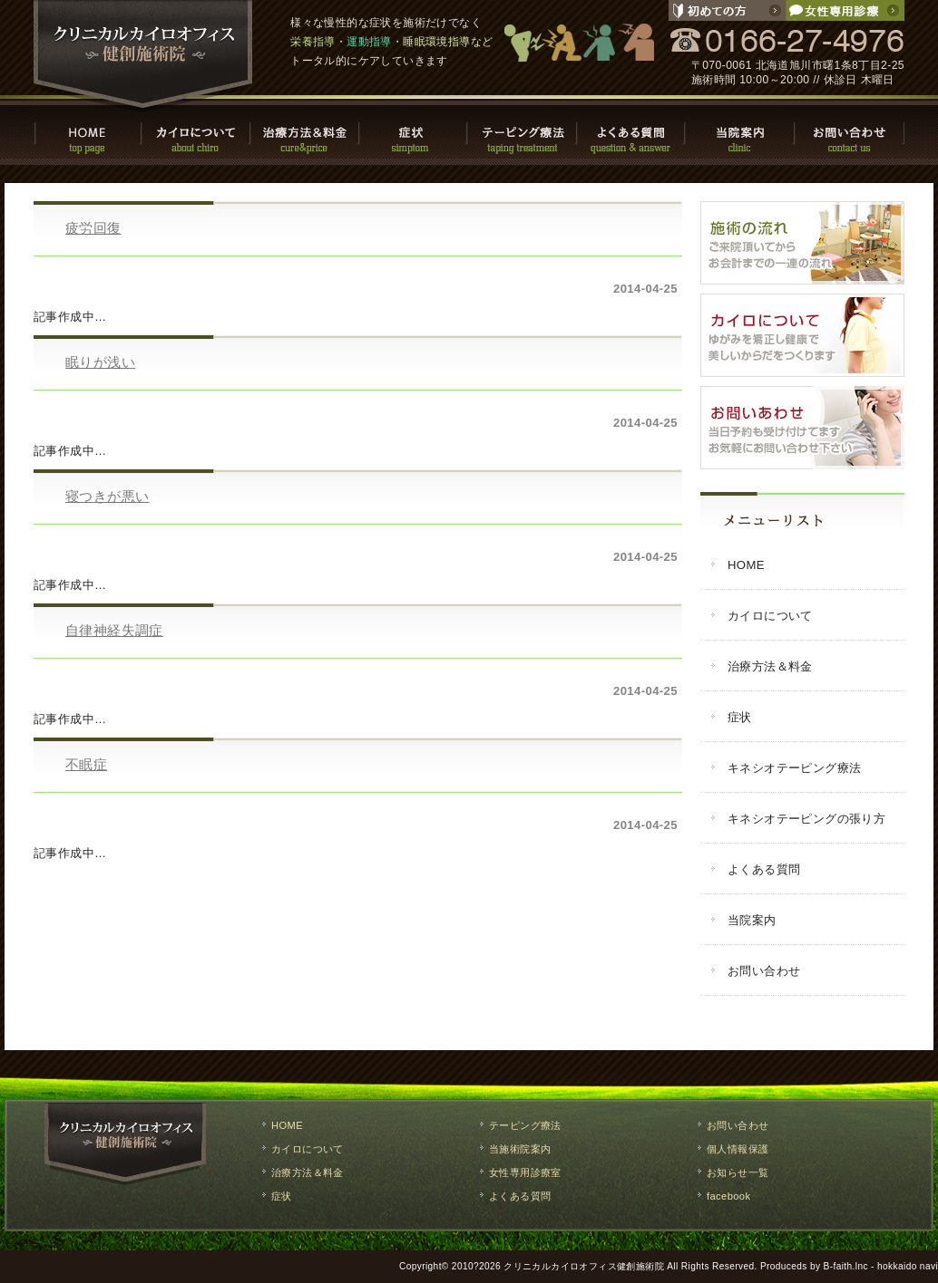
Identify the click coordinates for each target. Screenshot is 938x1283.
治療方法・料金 (305, 132)
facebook (728, 1196)
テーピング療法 (523, 132)
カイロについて (196, 132)
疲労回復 (93, 228)
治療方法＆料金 (770, 666)
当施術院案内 (520, 1148)
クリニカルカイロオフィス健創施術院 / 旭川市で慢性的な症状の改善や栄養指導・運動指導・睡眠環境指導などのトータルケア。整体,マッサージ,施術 (143, 56)
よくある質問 (632, 132)
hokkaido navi (907, 1266)
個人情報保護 (737, 1148)
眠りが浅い (100, 362)
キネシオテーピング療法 (794, 768)
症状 (414, 132)
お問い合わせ (850, 132)
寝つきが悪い (107, 496)
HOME (88, 132)
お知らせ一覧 (737, 1172)
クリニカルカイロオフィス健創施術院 (583, 1266)
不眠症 (86, 764)
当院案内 (741, 132)
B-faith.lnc (846, 1266)
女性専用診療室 (525, 1172)
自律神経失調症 (114, 630)
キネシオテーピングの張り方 (806, 818)
